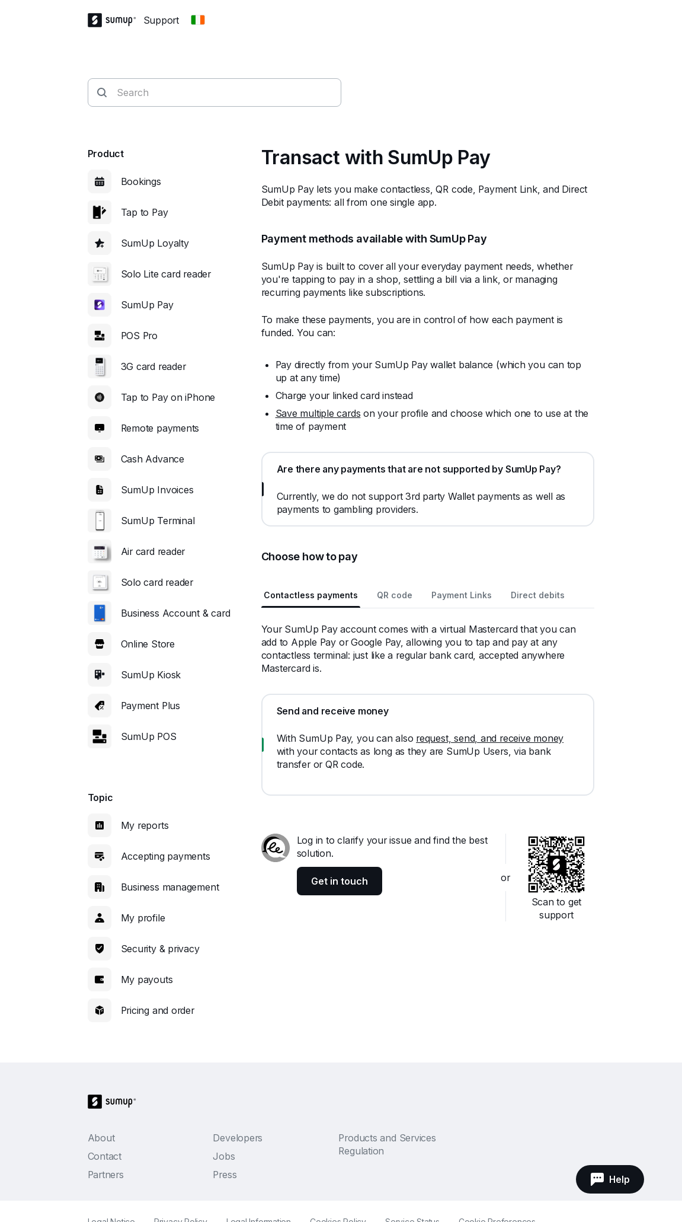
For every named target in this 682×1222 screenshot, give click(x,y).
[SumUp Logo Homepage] (115, 20)
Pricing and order (157, 1010)
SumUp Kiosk (151, 675)
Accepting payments (165, 856)
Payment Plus (150, 705)
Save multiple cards (318, 413)
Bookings (141, 181)
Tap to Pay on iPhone (168, 397)
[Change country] (198, 20)
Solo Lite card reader (166, 274)
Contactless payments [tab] (311, 595)
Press (224, 1174)
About (101, 1138)
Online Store (148, 644)
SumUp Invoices (157, 490)
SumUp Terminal (158, 521)
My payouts (147, 979)
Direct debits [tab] (538, 595)
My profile (143, 918)
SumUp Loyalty (155, 243)
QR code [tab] (394, 595)
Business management (170, 887)
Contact (104, 1156)
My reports (145, 825)
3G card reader (153, 366)
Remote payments (160, 428)
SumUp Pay (147, 305)
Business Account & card (175, 613)
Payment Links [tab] (461, 595)
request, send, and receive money (489, 738)
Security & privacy (160, 949)
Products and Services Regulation (387, 1144)
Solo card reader (157, 582)
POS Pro (139, 336)
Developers (237, 1138)
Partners (106, 1174)
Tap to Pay (144, 212)
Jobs (224, 1156)
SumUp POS (149, 736)
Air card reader (153, 551)
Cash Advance (152, 459)
